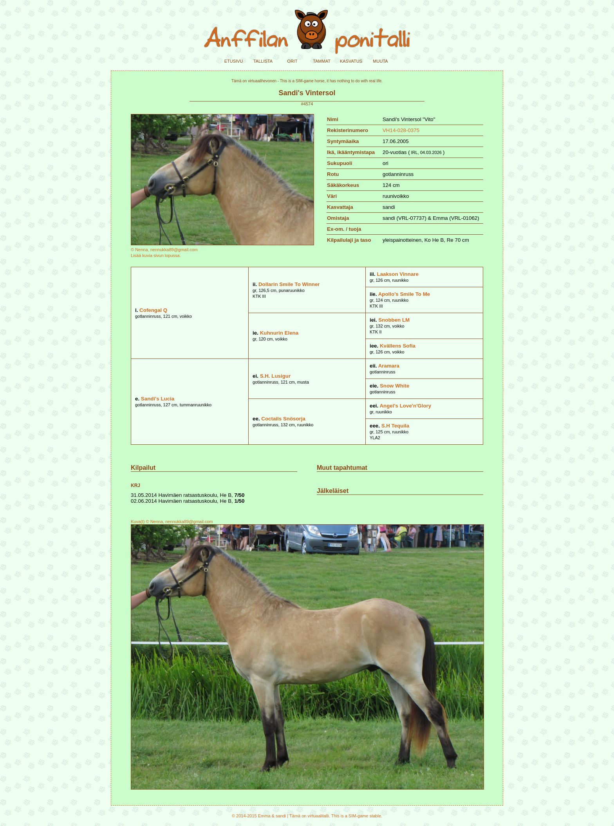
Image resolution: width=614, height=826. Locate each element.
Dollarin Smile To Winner (289, 284)
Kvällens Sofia (397, 346)
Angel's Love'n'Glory (405, 406)
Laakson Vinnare (397, 274)
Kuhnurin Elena (279, 333)
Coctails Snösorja (283, 419)
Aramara (388, 366)
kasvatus (351, 60)
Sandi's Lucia (157, 399)
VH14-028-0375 (401, 130)
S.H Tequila (395, 426)
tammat (321, 60)
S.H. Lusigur (275, 376)
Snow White (395, 386)
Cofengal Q (153, 310)
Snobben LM (394, 320)
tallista (263, 60)
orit (292, 60)
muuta (380, 60)
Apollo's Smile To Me (404, 294)
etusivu (233, 60)
